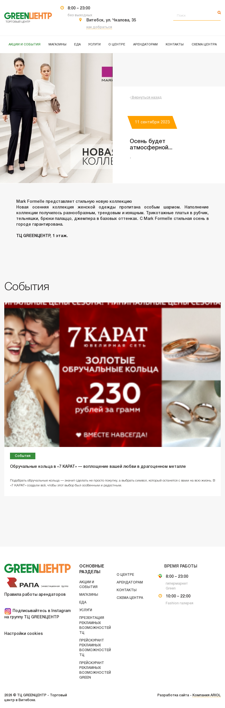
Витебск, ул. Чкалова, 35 (111, 20)
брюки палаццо (56, 219)
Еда (82, 602)
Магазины (88, 594)
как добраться (99, 27)
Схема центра (130, 597)
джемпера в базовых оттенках (105, 219)
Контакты (127, 590)
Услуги (85, 610)
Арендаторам (130, 582)
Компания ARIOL (206, 695)
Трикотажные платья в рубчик (177, 213)
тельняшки (27, 219)
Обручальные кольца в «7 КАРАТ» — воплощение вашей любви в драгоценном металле (98, 467)
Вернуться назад (146, 97)
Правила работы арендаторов (35, 595)
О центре (125, 574)
